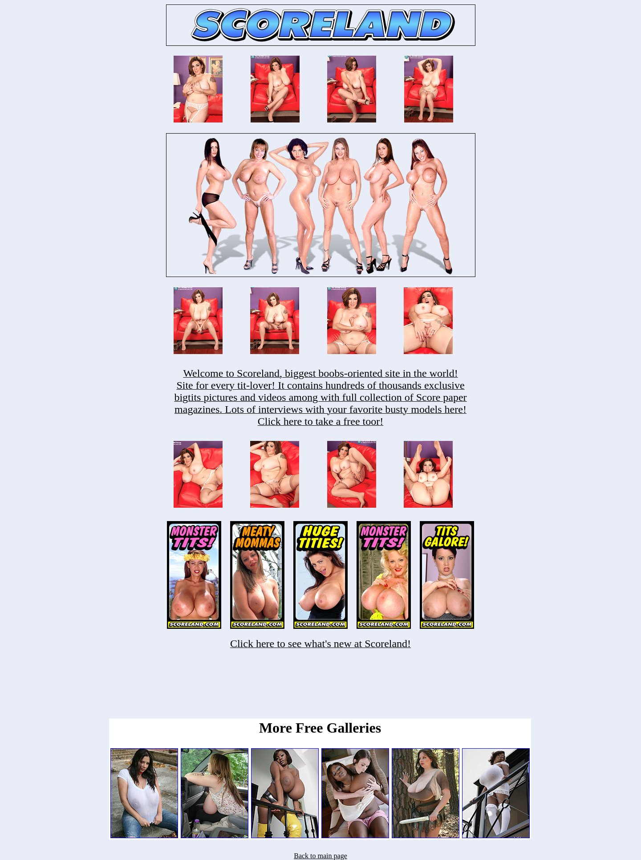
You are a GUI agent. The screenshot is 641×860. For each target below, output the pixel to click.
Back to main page (320, 856)
